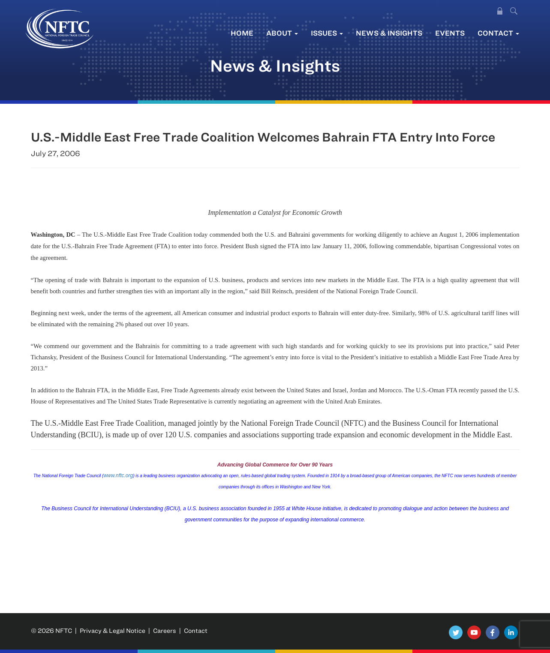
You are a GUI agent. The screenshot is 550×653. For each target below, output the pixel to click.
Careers (164, 630)
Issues (327, 33)
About (282, 33)
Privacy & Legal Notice (112, 630)
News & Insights (389, 33)
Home (242, 33)
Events (450, 33)
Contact (498, 33)
